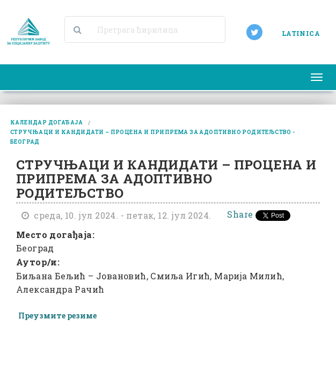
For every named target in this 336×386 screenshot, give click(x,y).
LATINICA (301, 33)
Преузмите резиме (57, 315)
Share (240, 214)
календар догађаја (46, 122)
